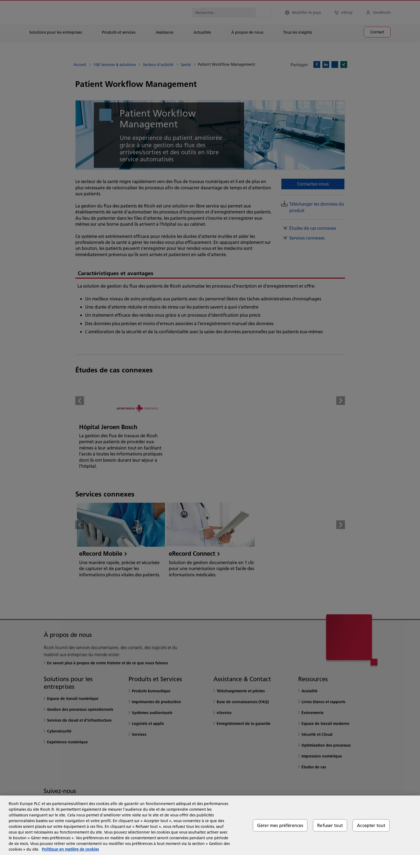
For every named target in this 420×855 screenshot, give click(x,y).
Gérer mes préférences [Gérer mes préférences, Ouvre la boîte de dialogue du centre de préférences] (280, 825)
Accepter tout (371, 825)
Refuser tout (330, 825)
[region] (210, 825)
